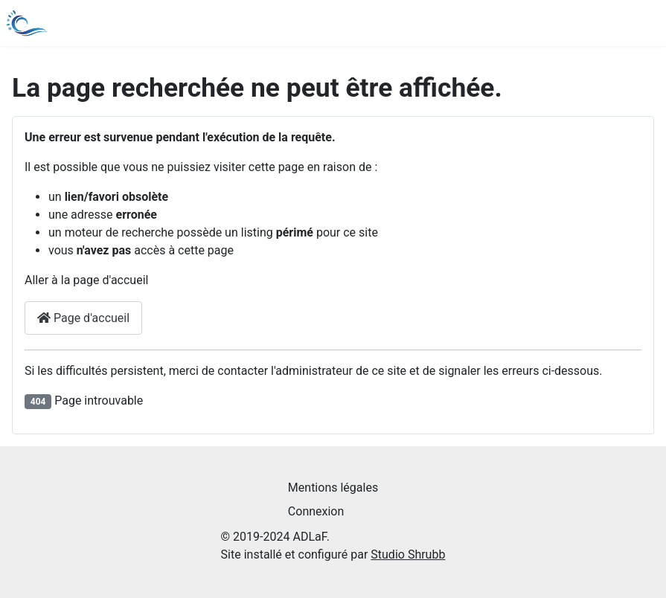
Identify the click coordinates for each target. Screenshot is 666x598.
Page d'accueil (83, 318)
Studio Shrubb (408, 554)
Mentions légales (333, 487)
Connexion (316, 511)
